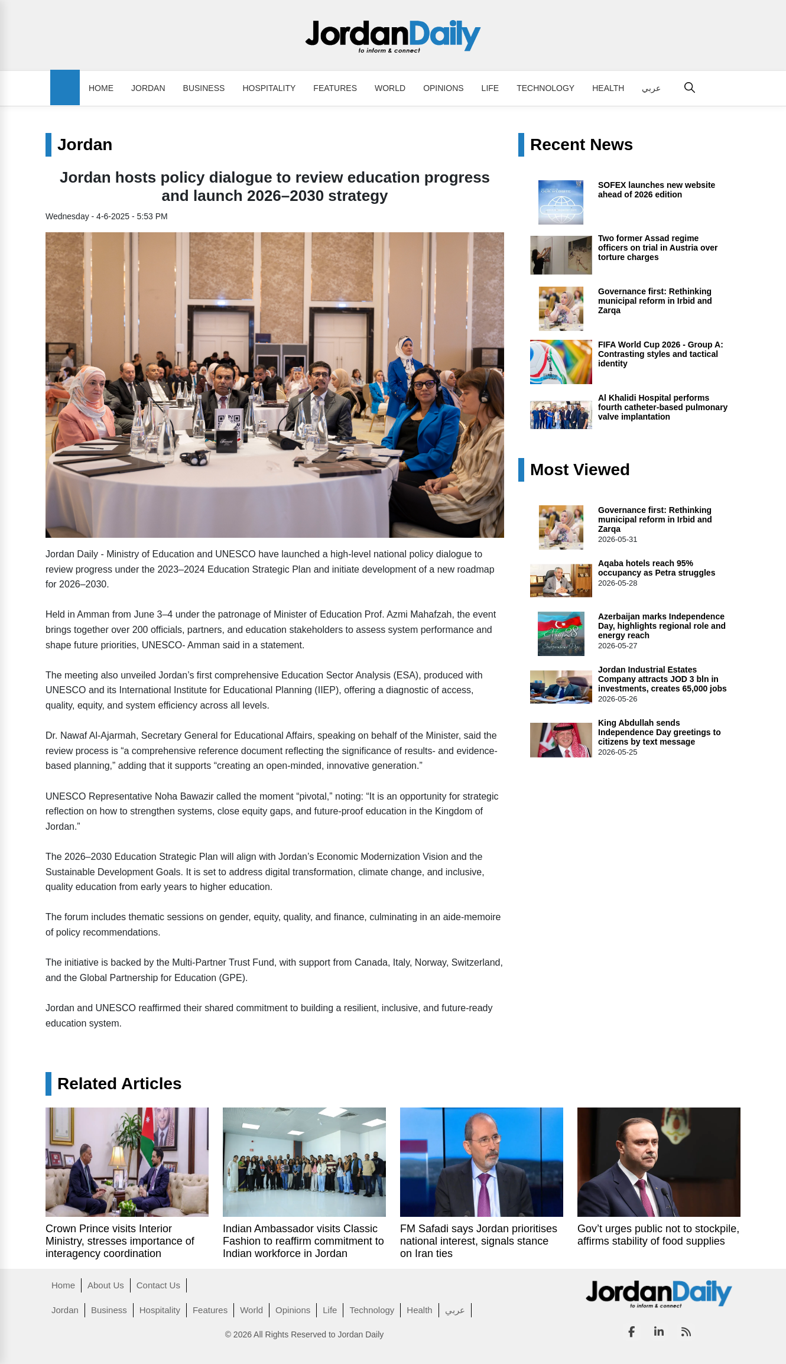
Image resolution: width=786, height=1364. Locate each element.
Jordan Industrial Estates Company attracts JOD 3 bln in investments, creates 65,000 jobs (662, 679)
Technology (545, 88)
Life (490, 88)
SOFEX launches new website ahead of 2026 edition (656, 189)
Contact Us (158, 1285)
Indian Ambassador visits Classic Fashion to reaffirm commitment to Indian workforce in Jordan (303, 1241)
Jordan (148, 88)
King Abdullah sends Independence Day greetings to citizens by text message (659, 732)
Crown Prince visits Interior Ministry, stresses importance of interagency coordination (120, 1241)
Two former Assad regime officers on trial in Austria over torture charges (658, 247)
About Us (105, 1285)
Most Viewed (580, 470)
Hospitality (268, 88)
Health (608, 88)
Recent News (581, 145)
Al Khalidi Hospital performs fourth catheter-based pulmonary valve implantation (662, 407)
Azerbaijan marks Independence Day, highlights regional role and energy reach (662, 626)
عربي (651, 88)
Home (101, 88)
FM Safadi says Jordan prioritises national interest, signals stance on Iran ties (478, 1241)
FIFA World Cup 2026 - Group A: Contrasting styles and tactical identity (660, 354)
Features (335, 88)
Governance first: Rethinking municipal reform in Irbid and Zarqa (655, 301)
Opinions (443, 88)
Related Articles (119, 1084)
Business (204, 88)
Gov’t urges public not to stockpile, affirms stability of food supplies (658, 1235)
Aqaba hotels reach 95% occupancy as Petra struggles (656, 567)
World (390, 88)
